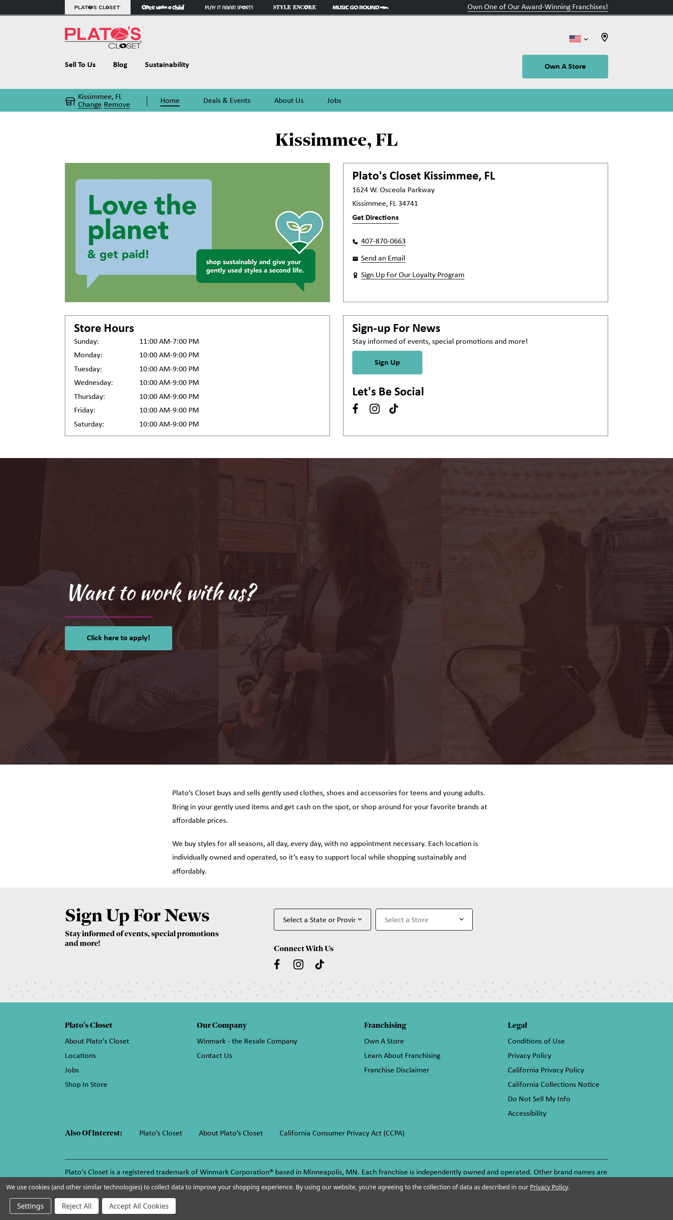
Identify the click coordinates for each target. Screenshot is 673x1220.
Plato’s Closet (160, 1133)
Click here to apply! (118, 638)
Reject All (77, 1206)
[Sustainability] (167, 67)
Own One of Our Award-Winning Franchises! (538, 7)
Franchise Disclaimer (396, 1070)
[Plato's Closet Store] (98, 7)
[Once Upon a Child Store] (163, 7)
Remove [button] (117, 105)
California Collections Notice (553, 1085)
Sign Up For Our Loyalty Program (412, 275)
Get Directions (375, 218)
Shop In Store (86, 1085)
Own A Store (565, 67)
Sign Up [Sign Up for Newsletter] (387, 363)
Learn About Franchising (402, 1056)
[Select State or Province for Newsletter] (322, 920)
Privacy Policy (529, 1056)
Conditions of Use (536, 1041)
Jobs (72, 1070)
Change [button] (90, 105)
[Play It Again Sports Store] (229, 7)
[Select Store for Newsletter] (424, 920)
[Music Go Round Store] (360, 7)
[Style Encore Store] (295, 7)
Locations (80, 1056)
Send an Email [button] (383, 258)
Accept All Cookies (139, 1206)
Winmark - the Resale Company (247, 1041)
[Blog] (120, 67)
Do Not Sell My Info (539, 1099)
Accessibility (527, 1114)
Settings (30, 1206)
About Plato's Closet (97, 1041)
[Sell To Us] (84, 67)
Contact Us (214, 1056)
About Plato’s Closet (231, 1133)
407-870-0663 (383, 241)
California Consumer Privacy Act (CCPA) (342, 1133)
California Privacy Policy (546, 1070)
